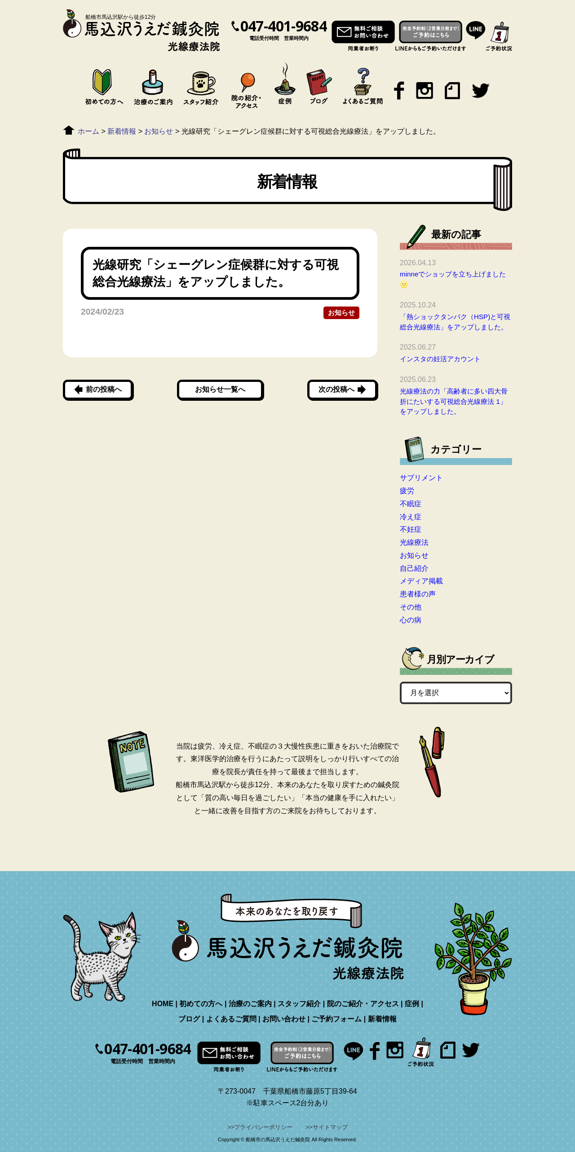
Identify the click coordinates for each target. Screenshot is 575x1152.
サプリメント (421, 478)
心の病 (410, 620)
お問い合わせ (283, 1019)
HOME (162, 1003)
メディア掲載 (421, 581)
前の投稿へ (104, 389)
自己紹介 (414, 568)
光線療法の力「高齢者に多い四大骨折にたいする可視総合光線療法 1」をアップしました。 (454, 401)
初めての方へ (200, 1003)
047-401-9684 (283, 26)
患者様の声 (418, 594)
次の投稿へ (336, 389)
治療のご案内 (250, 1003)
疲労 (407, 491)
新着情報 (382, 1019)
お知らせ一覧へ (220, 389)
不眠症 (410, 504)
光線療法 (414, 542)
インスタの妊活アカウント (440, 359)
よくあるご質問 (231, 1019)
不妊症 (410, 529)
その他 (410, 607)
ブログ (189, 1019)
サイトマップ (330, 1127)
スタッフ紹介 (299, 1003)
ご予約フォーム (336, 1019)
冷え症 (410, 517)
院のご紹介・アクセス (363, 1003)
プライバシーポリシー (263, 1127)
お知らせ (341, 312)
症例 (412, 1003)
